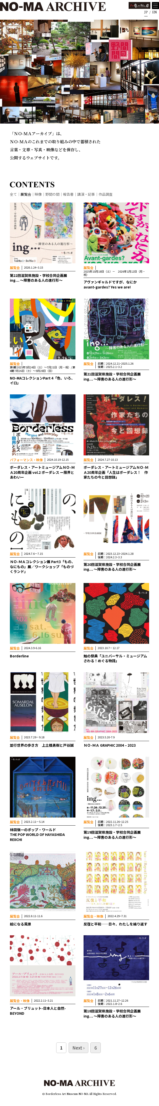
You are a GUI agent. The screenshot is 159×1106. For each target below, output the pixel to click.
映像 (38, 194)
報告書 (68, 194)
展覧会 (26, 194)
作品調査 (105, 194)
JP (146, 12)
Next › (78, 1047)
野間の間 (52, 194)
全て (13, 194)
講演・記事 (86, 194)
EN (154, 12)
